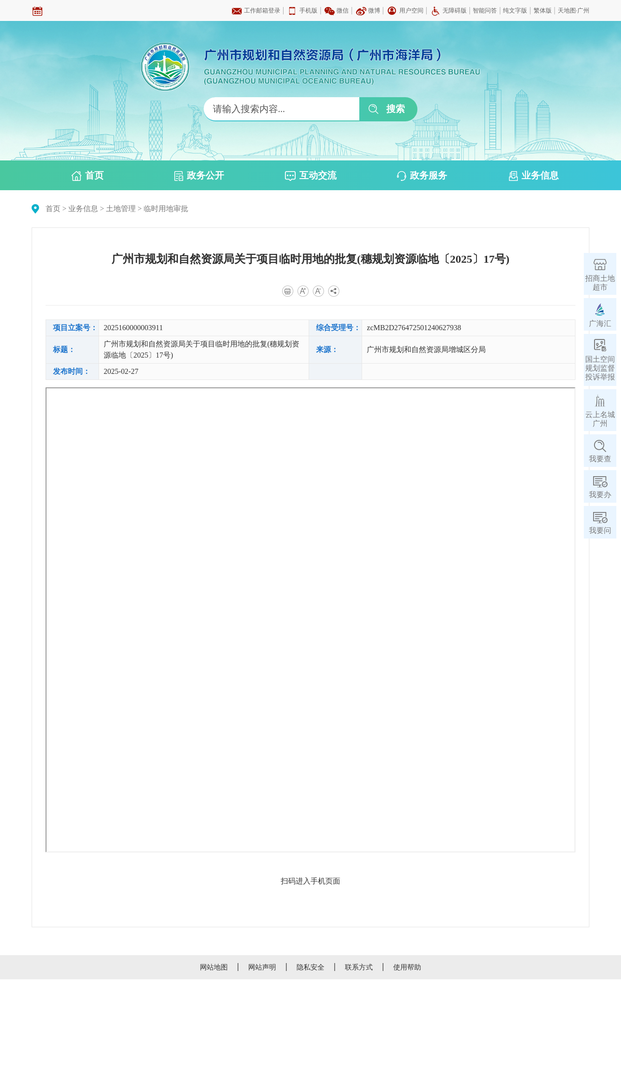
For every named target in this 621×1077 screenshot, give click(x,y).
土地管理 (121, 209)
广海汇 (600, 323)
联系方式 (359, 967)
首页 (88, 175)
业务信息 (534, 175)
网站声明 (262, 967)
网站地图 (214, 967)
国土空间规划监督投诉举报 (600, 368)
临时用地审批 (166, 209)
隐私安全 (310, 967)
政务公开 (199, 175)
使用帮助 (407, 967)
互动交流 (311, 175)
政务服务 (422, 175)
